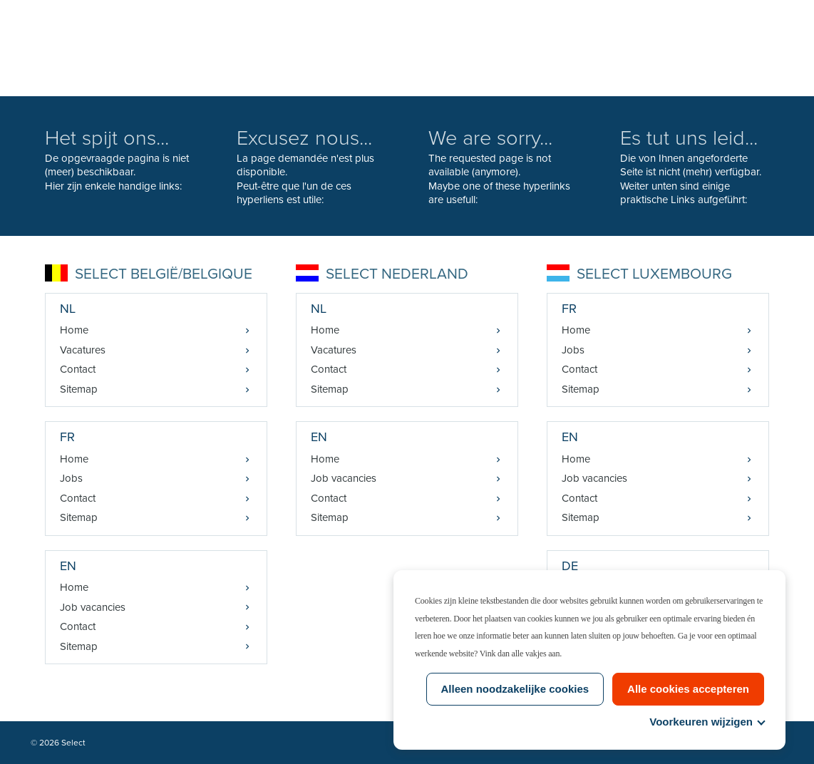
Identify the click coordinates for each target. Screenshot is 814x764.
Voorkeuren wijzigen (706, 722)
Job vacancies (92, 607)
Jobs (71, 478)
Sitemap (79, 389)
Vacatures (82, 350)
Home (74, 330)
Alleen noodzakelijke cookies (515, 689)
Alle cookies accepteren (688, 689)
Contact (78, 369)
